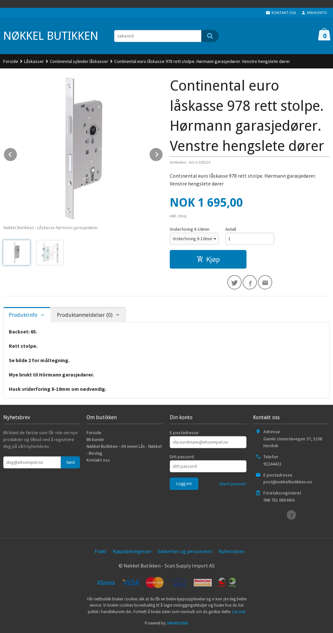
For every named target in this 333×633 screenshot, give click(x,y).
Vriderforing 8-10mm (189, 229)
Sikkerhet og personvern (185, 551)
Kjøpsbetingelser (132, 551)
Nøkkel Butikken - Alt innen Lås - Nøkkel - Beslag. (124, 449)
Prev (17, 153)
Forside (10, 61)
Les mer (239, 611)
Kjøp (208, 259)
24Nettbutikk (177, 623)
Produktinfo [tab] (23, 315)
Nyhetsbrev (231, 551)
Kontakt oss (98, 460)
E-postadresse (184, 432)
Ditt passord (182, 457)
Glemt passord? (232, 484)
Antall (230, 229)
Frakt (101, 551)
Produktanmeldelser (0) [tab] (85, 315)
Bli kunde (95, 439)
